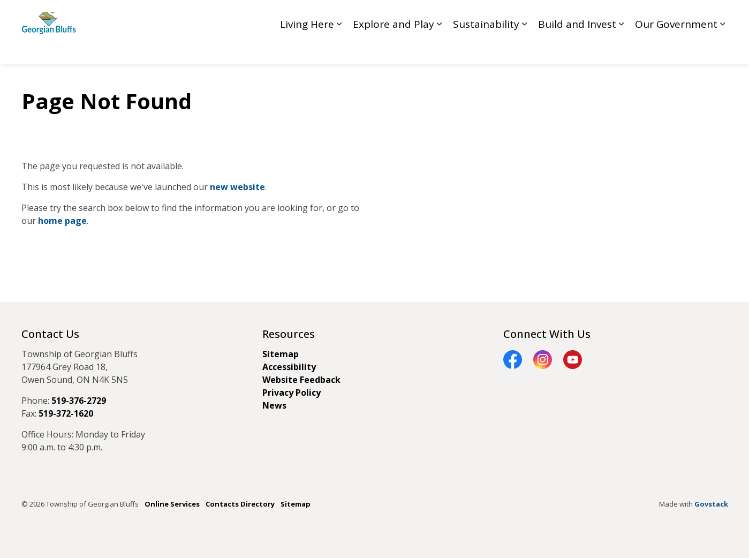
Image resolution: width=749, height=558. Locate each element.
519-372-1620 (66, 413)
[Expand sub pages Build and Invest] (621, 48)
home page (62, 221)
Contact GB (643, 16)
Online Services (172, 504)
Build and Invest (577, 48)
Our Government (676, 48)
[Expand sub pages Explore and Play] (439, 48)
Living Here (307, 48)
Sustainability (486, 48)
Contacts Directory (240, 504)
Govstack (711, 504)
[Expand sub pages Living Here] (339, 48)
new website (237, 187)
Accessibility (289, 367)
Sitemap (280, 354)
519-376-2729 (78, 400)
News (274, 405)
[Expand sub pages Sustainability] (524, 48)
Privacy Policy (291, 392)
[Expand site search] (717, 16)
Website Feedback (301, 380)
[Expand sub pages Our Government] (722, 48)
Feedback (595, 16)
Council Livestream (535, 16)
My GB (685, 16)
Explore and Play (393, 48)
